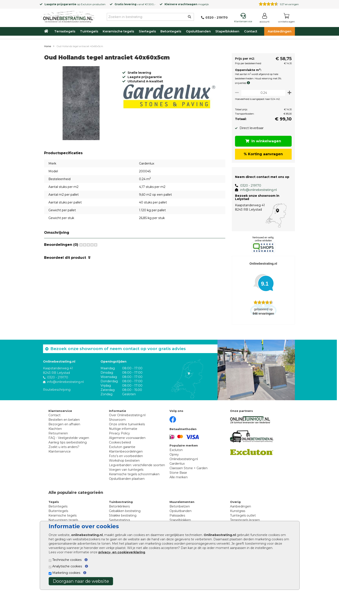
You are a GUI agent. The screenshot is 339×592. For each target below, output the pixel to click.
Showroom (117, 420)
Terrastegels (64, 31)
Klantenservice (59, 451)
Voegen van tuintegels (126, 470)
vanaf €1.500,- (135, 4)
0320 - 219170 (248, 185)
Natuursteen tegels (63, 520)
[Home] (68, 16)
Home (47, 46)
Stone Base (178, 473)
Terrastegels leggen (245, 520)
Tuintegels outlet (243, 515)
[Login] (264, 18)
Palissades (177, 515)
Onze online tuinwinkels (127, 424)
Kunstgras (237, 511)
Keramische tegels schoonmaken (134, 474)
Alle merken (179, 477)
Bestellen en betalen (64, 420)
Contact (250, 31)
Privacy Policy (119, 433)
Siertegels (147, 31)
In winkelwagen (262, 141)
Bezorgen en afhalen (64, 424)
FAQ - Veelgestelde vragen (68, 438)
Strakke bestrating (122, 515)
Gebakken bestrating (125, 511)
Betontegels (170, 31)
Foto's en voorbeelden (126, 456)
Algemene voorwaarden (127, 438)
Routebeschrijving (56, 390)
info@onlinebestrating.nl (256, 190)
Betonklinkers (119, 506)
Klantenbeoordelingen (126, 451)
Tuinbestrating (121, 502)
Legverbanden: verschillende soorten (137, 465)
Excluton (86, 4)
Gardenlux (177, 464)
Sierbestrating (119, 520)
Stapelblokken (227, 31)
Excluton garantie (122, 447)
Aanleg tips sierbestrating (67, 442)
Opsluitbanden (198, 31)
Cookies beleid (120, 442)
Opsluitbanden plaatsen (127, 479)
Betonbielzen (180, 506)
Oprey (174, 454)
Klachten (55, 429)
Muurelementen (182, 502)
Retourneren (58, 433)
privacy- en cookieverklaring (121, 552)
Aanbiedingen (279, 31)
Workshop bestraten (124, 460)
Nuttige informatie (123, 429)
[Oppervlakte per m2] (262, 93)
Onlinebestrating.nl (184, 459)
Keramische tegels (118, 31)
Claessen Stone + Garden (189, 468)
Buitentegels (58, 511)
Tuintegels (89, 31)
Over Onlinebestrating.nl (127, 415)
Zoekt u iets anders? (63, 447)
